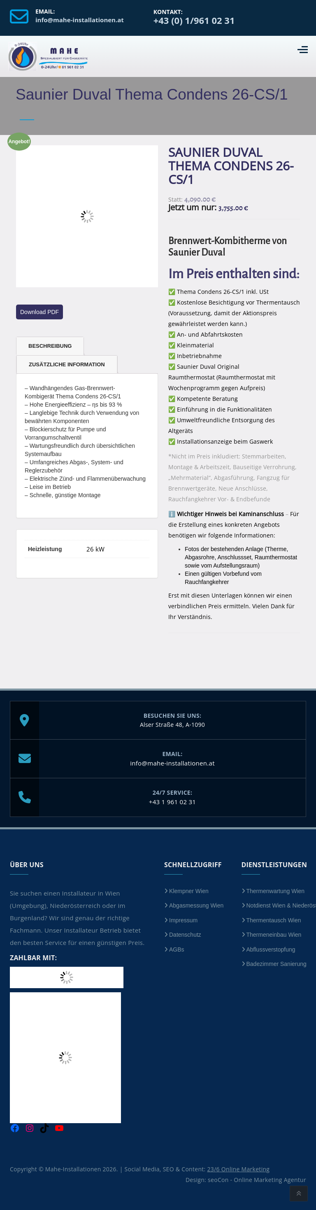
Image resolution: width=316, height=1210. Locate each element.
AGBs (176, 949)
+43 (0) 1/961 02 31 (194, 20)
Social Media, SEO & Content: (197, 1169)
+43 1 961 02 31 (172, 802)
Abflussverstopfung (270, 949)
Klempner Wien (189, 891)
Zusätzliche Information (67, 364)
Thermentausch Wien (273, 920)
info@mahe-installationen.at (172, 763)
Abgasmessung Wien (196, 905)
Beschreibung (50, 346)
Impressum (183, 920)
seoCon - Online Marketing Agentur (257, 1180)
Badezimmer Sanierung (276, 964)
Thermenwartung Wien (275, 891)
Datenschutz (185, 934)
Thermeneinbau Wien (274, 934)
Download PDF (39, 312)
